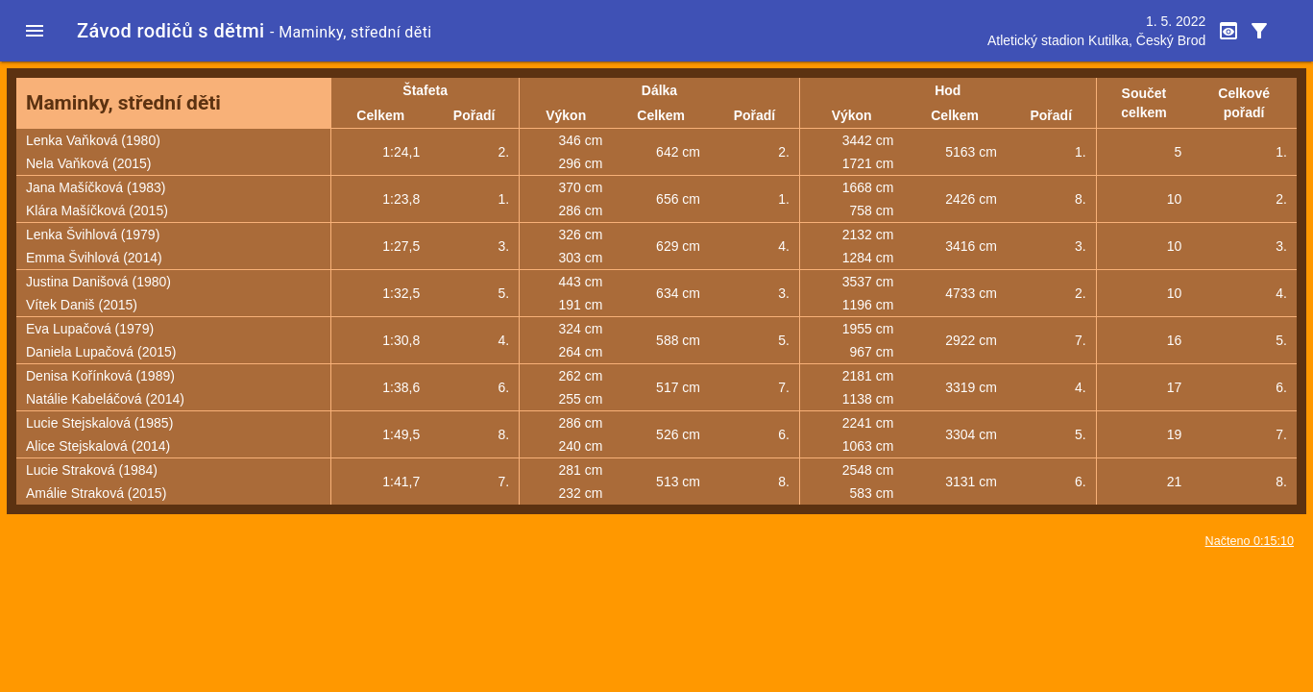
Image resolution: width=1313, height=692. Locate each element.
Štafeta (425, 90)
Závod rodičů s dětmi (171, 30)
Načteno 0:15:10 (1249, 541)
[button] (35, 31)
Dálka (659, 90)
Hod (947, 90)
